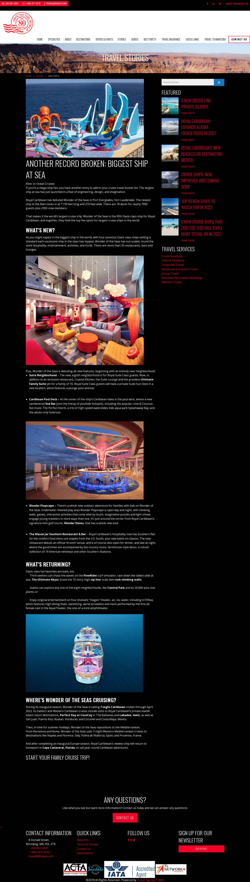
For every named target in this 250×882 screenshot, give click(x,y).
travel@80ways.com (55, 3)
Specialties (54, 39)
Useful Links (192, 39)
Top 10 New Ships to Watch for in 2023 (198, 202)
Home (40, 39)
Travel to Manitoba (215, 39)
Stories (122, 39)
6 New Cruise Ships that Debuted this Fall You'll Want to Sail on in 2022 (202, 225)
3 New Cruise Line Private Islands (196, 103)
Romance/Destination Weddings (182, 275)
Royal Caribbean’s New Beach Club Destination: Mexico (202, 153)
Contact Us (239, 39)
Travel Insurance (171, 39)
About (68, 39)
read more (188, 112)
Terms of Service (87, 844)
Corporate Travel (173, 262)
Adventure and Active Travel (179, 267)
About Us (83, 840)
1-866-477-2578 (31, 3)
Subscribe (201, 848)
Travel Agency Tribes (150, 880)
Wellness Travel (172, 280)
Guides (134, 39)
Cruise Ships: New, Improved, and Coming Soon (200, 179)
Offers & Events (104, 39)
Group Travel (170, 271)
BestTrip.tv (150, 39)
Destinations (83, 39)
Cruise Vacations (172, 253)
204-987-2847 (10, 3)
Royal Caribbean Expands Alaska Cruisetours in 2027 (198, 127)
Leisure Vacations (173, 258)
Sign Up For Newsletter (237, 3)
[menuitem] (39, 39)
